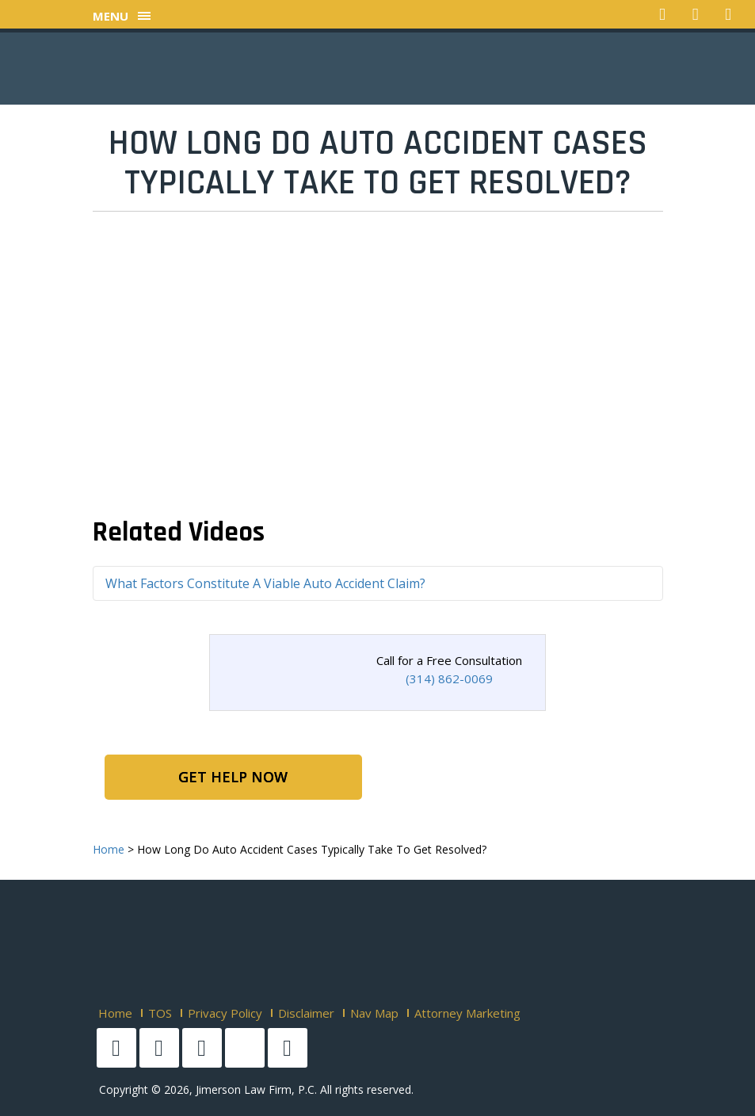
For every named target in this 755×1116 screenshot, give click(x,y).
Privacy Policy (225, 1013)
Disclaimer (306, 1013)
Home (115, 1013)
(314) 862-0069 (449, 678)
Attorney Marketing (467, 1013)
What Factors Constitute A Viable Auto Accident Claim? (265, 583)
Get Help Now (233, 776)
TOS (160, 1013)
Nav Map (374, 1013)
